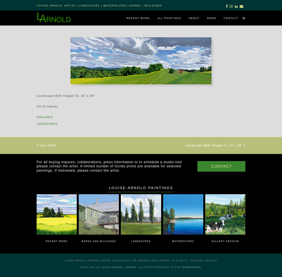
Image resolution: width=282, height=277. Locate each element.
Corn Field (46, 145)
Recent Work (57, 241)
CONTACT (221, 166)
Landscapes (89, 5)
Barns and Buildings (99, 241)
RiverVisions (191, 267)
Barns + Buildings (146, 5)
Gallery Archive (225, 241)
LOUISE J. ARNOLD (124, 267)
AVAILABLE (45, 117)
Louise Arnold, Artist (56, 5)
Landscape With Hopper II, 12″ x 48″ (215, 145)
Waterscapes (115, 5)
